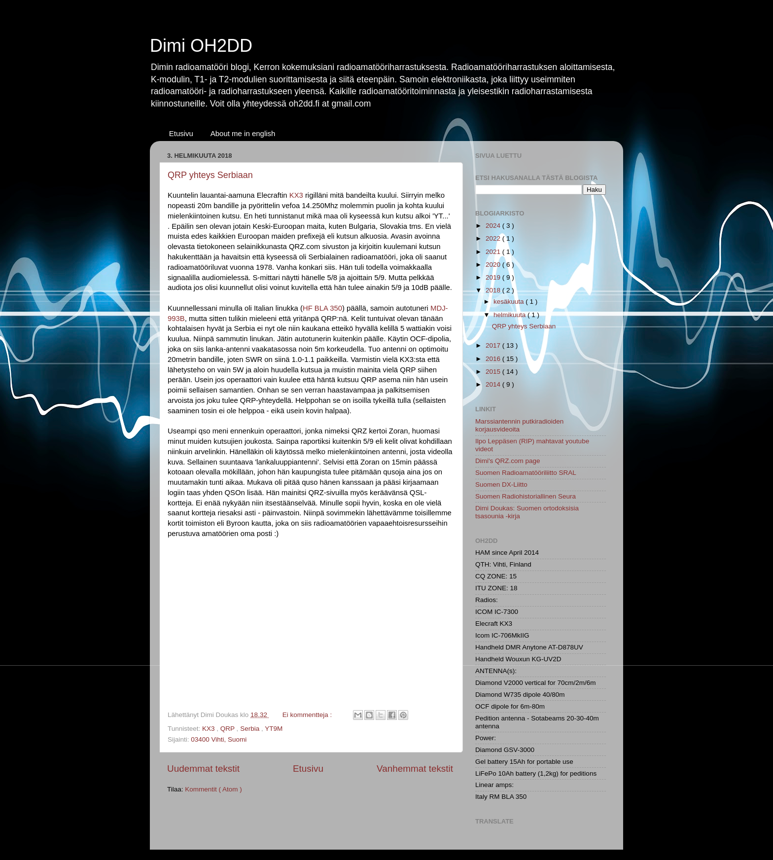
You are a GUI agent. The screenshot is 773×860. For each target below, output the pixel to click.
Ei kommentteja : (308, 714)
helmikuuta (510, 315)
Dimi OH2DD (201, 46)
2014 (494, 384)
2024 (494, 225)
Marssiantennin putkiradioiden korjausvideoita (519, 425)
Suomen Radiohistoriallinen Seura (525, 496)
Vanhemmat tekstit (415, 768)
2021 (494, 251)
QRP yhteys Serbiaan (210, 175)
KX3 (296, 195)
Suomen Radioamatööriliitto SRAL (525, 472)
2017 (494, 345)
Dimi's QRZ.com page (507, 461)
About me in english (243, 133)
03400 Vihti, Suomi (218, 739)
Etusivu (181, 133)
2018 (494, 290)
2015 (494, 371)
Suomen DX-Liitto (501, 484)
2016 (494, 358)
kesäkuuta (509, 301)
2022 (494, 238)
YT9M (273, 728)
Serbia (250, 728)
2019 (494, 277)
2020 (494, 264)
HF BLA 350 (322, 308)
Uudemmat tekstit (203, 768)
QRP (228, 728)
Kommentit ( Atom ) (213, 789)
